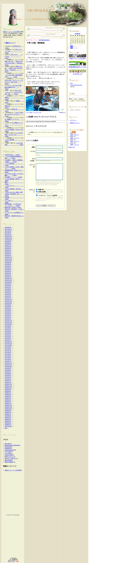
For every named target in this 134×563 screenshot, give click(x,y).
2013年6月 (8, 310)
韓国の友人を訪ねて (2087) (13, 207)
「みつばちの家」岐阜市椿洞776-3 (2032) (14, 87)
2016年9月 (8, 241)
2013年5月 (8, 312)
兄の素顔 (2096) (13, 177)
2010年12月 (8, 363)
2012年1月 (8, 340)
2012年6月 (8, 331)
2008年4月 (8, 419)
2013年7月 (8, 308)
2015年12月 (8, 257)
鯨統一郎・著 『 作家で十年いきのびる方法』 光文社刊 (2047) (17, 63)
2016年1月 (8, 255)
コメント (76, 134)
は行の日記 (8, 451)
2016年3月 (8, 252)
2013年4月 (8, 313)
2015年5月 (8, 269)
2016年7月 (8, 245)
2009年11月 (8, 386)
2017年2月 (8, 232)
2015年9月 (8, 262)
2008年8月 (8, 412)
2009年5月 (8, 396)
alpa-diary (8, 443)
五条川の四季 (9, 455)
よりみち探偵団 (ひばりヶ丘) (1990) (14, 134)
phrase (81, 99)
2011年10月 (8, 345)
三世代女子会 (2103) (12, 154)
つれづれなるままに (44, 40)
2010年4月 (8, 377)
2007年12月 (8, 426)
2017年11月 (8, 229)
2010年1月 (8, 382)
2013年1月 (8, 319)
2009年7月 (8, 393)
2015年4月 (8, 271)
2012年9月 (8, 326)
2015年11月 (8, 259)
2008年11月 (8, 407)
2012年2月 (8, 338)
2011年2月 (8, 359)
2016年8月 (8, 243)
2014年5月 (8, 290)
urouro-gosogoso (10, 450)
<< (70, 43)
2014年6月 (8, 289)
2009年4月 (8, 398)
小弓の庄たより (77, 73)
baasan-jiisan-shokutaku (12, 445)
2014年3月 (8, 294)
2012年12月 (8, 320)
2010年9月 (8, 368)
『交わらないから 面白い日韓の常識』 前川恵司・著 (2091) (15, 194)
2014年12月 (8, 278)
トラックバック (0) (37, 112)
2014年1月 (8, 298)
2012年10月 (8, 324)
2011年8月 (8, 349)
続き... (7, 428)
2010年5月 (8, 375)
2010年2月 (8, 380)
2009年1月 (8, 403)
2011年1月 (8, 361)
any (76, 99)
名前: (33, 147)
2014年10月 (8, 282)
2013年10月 (8, 303)
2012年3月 (8, 336)
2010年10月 (8, 366)
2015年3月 (8, 273)
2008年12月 (8, 405)
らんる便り (8, 453)
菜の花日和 (8, 460)
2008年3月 (8, 421)
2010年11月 (8, 364)
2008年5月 (8, 417)
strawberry (8, 448)
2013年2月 (8, 317)
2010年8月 (8, 370)
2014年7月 (8, 287)
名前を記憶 (41, 195)
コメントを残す (29, 112)
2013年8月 (8, 306)
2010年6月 (8, 373)
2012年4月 (8, 335)
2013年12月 (8, 299)
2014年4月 (8, 292)
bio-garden (8, 446)
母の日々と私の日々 (11, 458)
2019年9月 (8, 227)
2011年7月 (8, 350)
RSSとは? (72, 147)
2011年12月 (8, 342)
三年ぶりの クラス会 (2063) (15, 51)
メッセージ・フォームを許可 (47, 198)
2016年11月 (8, 238)
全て (71, 83)
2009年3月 (8, 400)
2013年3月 (8, 315)
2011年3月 (8, 357)
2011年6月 (8, 352)
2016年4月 (8, 250)
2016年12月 (8, 236)
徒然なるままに (9, 456)
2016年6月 (8, 246)
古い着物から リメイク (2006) (14, 124)
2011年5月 (8, 354)
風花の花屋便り (9, 462)
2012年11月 (8, 322)
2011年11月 (8, 343)
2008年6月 (8, 416)
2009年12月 (8, 384)
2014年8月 (8, 285)
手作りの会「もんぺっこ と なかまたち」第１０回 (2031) (14, 82)
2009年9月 (8, 389)
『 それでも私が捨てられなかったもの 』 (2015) (15, 114)
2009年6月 (8, 394)
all (71, 99)
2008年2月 (8, 423)
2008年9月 (8, 410)
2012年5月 (8, 333)
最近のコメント (11, 43)
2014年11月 (8, 280)
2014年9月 (8, 283)
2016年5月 (8, 248)
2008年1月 (8, 424)
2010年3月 (8, 379)
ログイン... (73, 120)
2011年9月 (8, 347)
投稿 (71, 134)
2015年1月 (8, 276)
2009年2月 (8, 401)
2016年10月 (8, 239)
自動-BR (41, 193)
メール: (32, 151)
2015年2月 (8, 275)
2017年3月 (8, 231)
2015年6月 (8, 268)
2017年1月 (8, 234)
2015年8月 (8, 264)
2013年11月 (8, 301)
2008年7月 (8, 414)
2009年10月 (8, 387)
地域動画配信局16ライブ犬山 (77, 66)
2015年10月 (8, 261)
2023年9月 (77, 33)
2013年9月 (8, 305)
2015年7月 (8, 266)
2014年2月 (8, 296)
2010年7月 (8, 372)
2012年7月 (8, 329)
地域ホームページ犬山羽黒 (11, 32)
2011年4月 (8, 356)
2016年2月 (8, 254)
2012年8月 (8, 327)
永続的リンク (62, 112)
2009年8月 (8, 391)
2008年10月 (8, 408)
